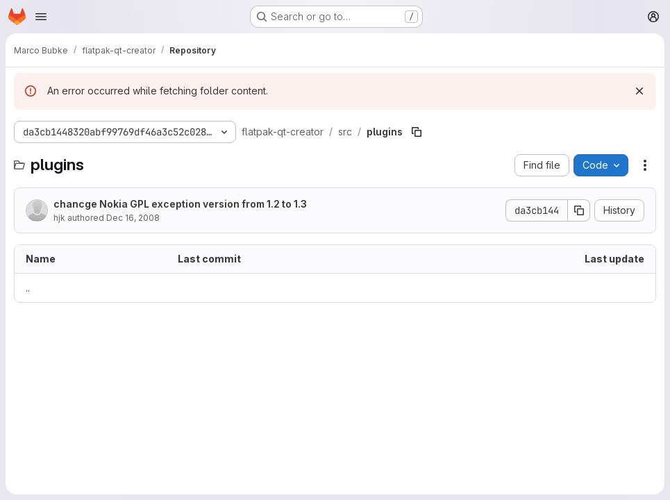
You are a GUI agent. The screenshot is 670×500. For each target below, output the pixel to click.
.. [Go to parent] (28, 288)
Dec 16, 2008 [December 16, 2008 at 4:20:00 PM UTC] (133, 217)
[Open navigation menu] (41, 17)
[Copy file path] (416, 132)
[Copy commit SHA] (579, 210)
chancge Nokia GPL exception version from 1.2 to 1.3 (180, 204)
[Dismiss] (639, 91)
